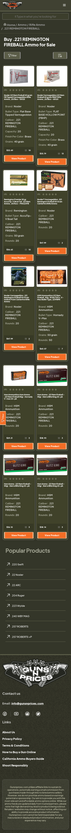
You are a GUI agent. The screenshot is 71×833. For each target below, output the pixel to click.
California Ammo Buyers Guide (23, 758)
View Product (18, 158)
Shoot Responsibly (15, 765)
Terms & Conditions (15, 745)
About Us (8, 732)
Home (9, 25)
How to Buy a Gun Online (19, 752)
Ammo (22, 24)
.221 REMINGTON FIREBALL (21, 28)
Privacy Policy (12, 738)
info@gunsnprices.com (27, 703)
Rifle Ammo (37, 24)
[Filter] (3, 418)
